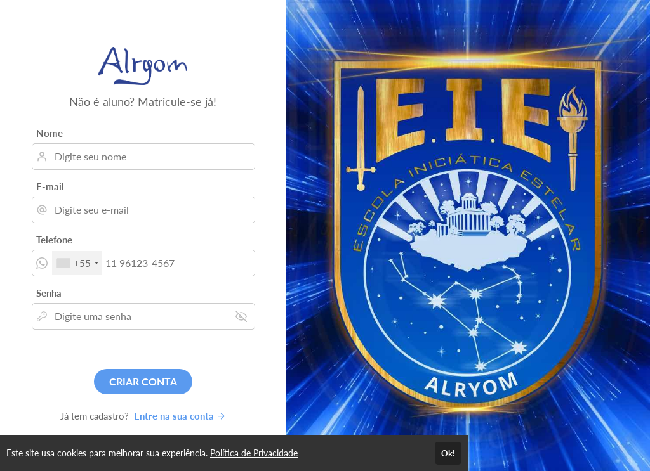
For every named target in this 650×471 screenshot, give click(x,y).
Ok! (448, 453)
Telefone (54, 239)
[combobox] (77, 263)
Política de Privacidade (254, 453)
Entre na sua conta (180, 416)
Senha (49, 293)
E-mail (50, 186)
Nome (49, 133)
